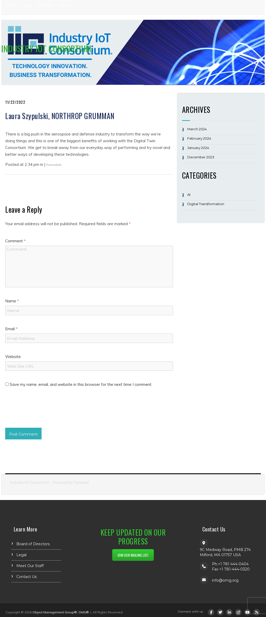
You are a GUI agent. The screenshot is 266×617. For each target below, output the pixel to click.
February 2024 (199, 138)
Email (11, 328)
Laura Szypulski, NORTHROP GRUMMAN (60, 116)
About (64, 5)
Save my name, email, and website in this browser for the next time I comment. (81, 384)
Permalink (53, 165)
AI (188, 194)
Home (10, 5)
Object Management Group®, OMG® (60, 612)
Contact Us (26, 576)
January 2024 (198, 148)
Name (12, 300)
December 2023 (200, 157)
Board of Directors (33, 544)
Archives (44, 5)
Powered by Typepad (71, 482)
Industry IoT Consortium (46, 48)
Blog (26, 5)
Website (13, 356)
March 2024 (197, 129)
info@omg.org (225, 580)
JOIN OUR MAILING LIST (133, 555)
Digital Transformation (205, 204)
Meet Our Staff (30, 565)
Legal (21, 555)
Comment (15, 240)
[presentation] (44, 412)
